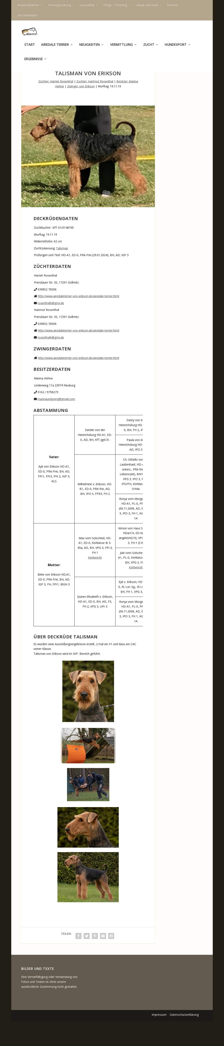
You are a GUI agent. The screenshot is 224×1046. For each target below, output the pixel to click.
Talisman (62, 273)
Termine (172, 5)
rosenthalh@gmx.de (51, 328)
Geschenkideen (27, 15)
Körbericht (95, 582)
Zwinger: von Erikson (81, 111)
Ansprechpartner (28, 5)
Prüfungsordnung (59, 5)
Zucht (148, 48)
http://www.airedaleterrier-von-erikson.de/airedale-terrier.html (78, 321)
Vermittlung (121, 48)
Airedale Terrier (55, 48)
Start (29, 48)
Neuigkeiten (89, 48)
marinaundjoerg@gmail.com (56, 424)
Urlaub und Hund (147, 5)
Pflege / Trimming (115, 5)
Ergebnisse (33, 62)
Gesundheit (87, 5)
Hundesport (176, 48)
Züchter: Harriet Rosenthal (55, 106)
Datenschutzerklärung (184, 1040)
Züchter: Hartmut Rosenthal (94, 106)
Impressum (159, 1040)
